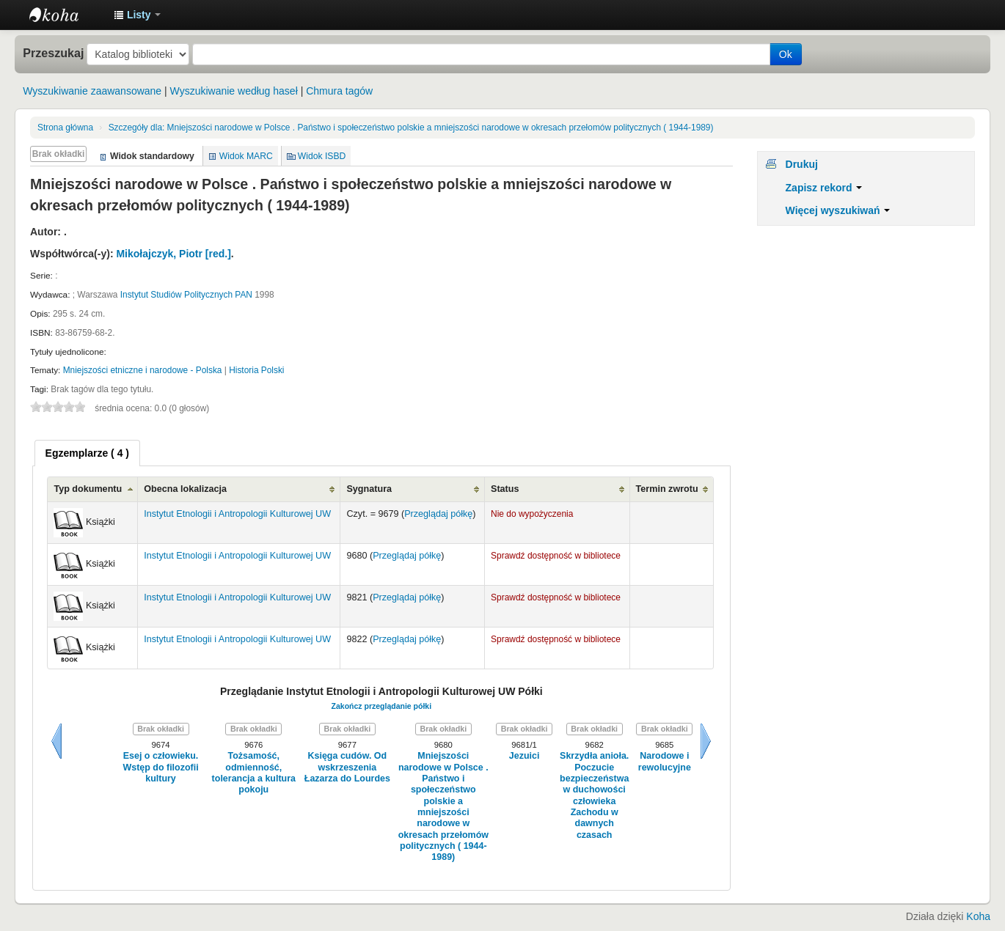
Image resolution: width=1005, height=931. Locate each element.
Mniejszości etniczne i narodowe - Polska (142, 370)
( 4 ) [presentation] (87, 453)
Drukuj (802, 164)
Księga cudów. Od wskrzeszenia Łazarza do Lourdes (347, 767)
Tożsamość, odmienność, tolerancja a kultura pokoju (254, 773)
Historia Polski (256, 370)
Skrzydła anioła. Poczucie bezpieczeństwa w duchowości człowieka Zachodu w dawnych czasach (594, 795)
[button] (137, 14)
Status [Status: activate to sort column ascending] (505, 489)
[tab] (87, 453)
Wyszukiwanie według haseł (234, 91)
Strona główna (65, 127)
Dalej (706, 741)
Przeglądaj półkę (438, 514)
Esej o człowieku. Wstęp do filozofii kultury (160, 767)
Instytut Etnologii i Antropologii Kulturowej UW (66, 14)
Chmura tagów (339, 91)
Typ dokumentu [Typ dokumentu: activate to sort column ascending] (88, 489)
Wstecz (56, 741)
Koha (978, 916)
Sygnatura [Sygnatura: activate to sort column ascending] (369, 489)
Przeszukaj (53, 52)
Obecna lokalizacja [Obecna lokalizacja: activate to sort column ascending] (185, 489)
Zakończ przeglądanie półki (382, 706)
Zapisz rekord (824, 188)
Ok (785, 54)
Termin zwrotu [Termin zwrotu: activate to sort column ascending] (667, 489)
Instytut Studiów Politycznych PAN (186, 295)
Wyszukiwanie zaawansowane (92, 91)
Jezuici (524, 756)
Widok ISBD (322, 156)
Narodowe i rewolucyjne (664, 761)
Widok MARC (246, 156)
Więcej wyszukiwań (838, 210)
